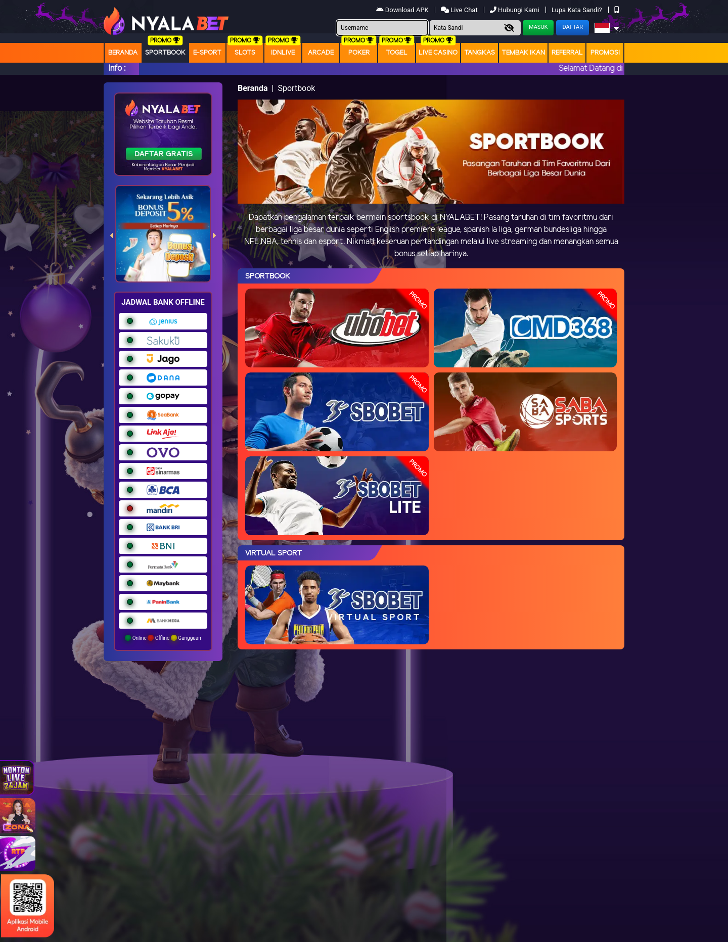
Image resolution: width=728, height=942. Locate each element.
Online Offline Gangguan (163, 638)
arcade (321, 53)
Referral (567, 53)
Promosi (605, 53)
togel (396, 53)
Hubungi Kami (515, 10)
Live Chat (460, 10)
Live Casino (438, 53)
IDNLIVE (283, 53)
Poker (359, 53)
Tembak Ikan (523, 53)
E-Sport (207, 53)
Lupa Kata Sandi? (578, 10)
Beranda (123, 53)
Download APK (403, 10)
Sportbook (165, 53)
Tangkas (479, 53)
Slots (245, 53)
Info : (117, 68)
